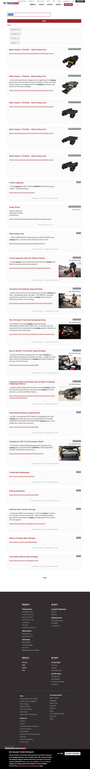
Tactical (53, 612)
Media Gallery (54, 698)
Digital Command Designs (30, 650)
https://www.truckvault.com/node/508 (21, 476)
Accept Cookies (72, 753)
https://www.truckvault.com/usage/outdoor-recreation (27, 524)
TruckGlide (25, 622)
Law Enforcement (57, 621)
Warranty (23, 737)
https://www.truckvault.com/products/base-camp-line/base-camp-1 (31, 90)
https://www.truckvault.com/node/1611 (22, 192)
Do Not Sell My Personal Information (28, 766)
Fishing (53, 668)
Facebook (53, 706)
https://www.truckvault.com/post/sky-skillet (24, 365)
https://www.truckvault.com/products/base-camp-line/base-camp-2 (31, 133)
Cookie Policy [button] (29, 761)
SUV (23, 665)
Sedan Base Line (27, 636)
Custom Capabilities (26, 739)
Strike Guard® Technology (28, 714)
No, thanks (60, 753)
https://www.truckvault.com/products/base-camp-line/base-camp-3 (31, 106)
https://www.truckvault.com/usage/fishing (23, 542)
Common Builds (25, 706)
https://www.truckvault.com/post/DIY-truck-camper (26, 454)
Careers (22, 724)
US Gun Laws (24, 742)
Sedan (24, 668)
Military (54, 614)
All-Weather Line (27, 612)
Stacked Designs (27, 645)
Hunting (54, 665)
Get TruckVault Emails (57, 714)
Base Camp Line (27, 617)
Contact (22, 721)
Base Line (25, 648)
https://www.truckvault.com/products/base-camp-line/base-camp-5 (31, 53)
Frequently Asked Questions (29, 726)
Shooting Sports (56, 670)
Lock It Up (53, 716)
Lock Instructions (25, 729)
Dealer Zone (54, 703)
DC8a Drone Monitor (29, 628)
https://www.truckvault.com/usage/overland (23, 427)
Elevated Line (26, 634)
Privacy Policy (41, 761)
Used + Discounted (26, 709)
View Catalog (24, 704)
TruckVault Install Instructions (30, 734)
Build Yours (68, 4)
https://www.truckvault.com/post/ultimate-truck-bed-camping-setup (32, 334)
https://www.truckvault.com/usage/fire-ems (23, 560)
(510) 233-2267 (76, 209)
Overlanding (55, 679)
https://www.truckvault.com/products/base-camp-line (27, 243)
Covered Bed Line (28, 614)
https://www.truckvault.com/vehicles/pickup (24, 495)
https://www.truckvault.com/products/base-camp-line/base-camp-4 (31, 160)
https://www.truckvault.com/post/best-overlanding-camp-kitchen (30, 303)
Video (51, 711)
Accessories (23, 712)
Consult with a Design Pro (28, 701)
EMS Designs (26, 642)
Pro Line (25, 625)
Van (23, 670)
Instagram (53, 700)
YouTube (52, 708)
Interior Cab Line (28, 620)
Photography (55, 676)
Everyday (54, 684)
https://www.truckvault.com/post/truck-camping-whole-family (30, 268)
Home (11, 3)
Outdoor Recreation (57, 682)
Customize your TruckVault (29, 699)
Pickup (24, 662)
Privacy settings (9, 747)
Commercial (55, 626)
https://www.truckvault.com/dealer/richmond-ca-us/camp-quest (30, 219)
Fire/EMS (54, 623)
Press (51, 719)
